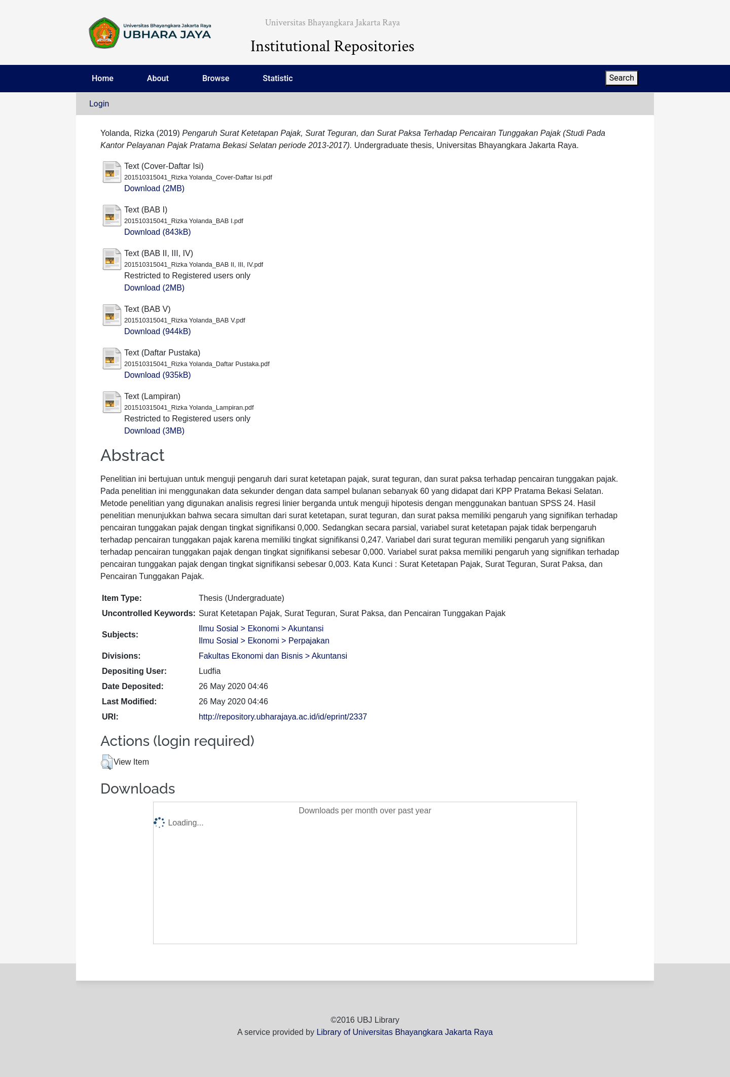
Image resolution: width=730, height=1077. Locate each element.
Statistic (278, 78)
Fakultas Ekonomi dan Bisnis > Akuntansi (273, 656)
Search (621, 78)
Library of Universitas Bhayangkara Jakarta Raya (404, 1032)
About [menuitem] (158, 78)
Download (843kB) (157, 232)
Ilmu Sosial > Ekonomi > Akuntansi (261, 628)
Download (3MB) (154, 430)
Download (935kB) (157, 375)
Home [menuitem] (103, 78)
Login (99, 104)
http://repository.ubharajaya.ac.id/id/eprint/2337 (283, 716)
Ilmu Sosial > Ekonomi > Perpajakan (264, 640)
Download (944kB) (157, 331)
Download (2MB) (154, 188)
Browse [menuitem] (215, 78)
